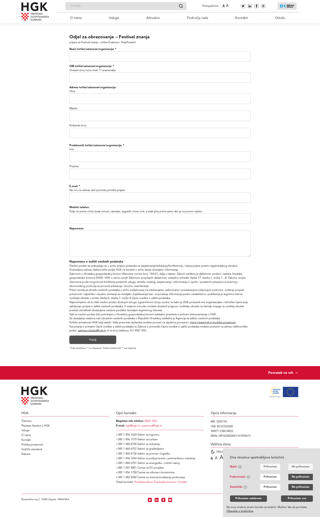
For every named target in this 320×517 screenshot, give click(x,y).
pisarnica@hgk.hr (152, 425)
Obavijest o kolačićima (239, 511)
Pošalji (92, 340)
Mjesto (73, 108)
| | (161, 482)
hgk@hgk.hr (133, 425)
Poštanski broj (77, 125)
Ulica (72, 91)
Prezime (74, 166)
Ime (71, 149)
